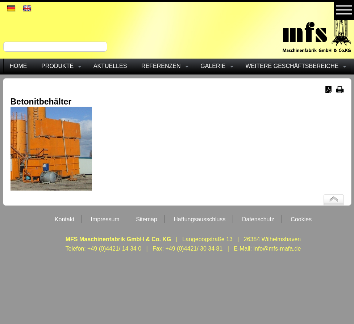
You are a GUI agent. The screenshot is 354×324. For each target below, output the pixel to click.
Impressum (105, 219)
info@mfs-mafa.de (277, 249)
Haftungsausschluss (199, 219)
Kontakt (64, 219)
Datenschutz (258, 219)
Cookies (301, 219)
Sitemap (146, 219)
